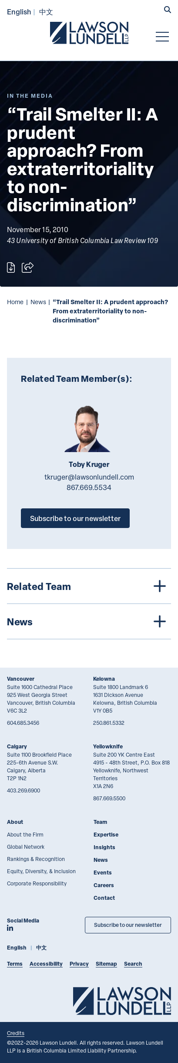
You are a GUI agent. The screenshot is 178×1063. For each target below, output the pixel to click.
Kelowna (104, 678)
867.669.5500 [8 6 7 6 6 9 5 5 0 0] (109, 798)
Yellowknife (108, 746)
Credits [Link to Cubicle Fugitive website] (15, 1032)
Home (15, 302)
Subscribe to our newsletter (75, 518)
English (19, 12)
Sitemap (106, 963)
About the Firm (25, 834)
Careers (104, 885)
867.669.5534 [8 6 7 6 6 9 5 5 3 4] (89, 487)
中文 (46, 12)
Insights (104, 847)
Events (103, 872)
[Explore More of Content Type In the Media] (30, 95)
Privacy (79, 963)
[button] (167, 10)
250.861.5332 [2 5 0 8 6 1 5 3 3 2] (108, 722)
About (15, 822)
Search (133, 963)
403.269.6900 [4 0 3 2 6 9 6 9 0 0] (23, 790)
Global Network (25, 846)
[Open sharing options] (28, 267)
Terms (15, 963)
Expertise (106, 834)
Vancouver (20, 678)
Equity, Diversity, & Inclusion (41, 871)
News (38, 302)
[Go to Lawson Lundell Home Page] (89, 32)
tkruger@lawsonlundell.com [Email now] (89, 477)
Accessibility (46, 963)
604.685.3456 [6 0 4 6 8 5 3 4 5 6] (23, 722)
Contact (104, 898)
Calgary (17, 746)
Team (100, 822)
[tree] (89, 603)
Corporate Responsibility (37, 883)
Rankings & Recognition (36, 858)
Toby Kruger (89, 464)
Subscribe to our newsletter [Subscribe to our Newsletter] (128, 925)
